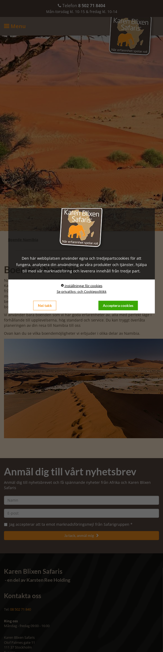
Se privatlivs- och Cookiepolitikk (82, 291)
